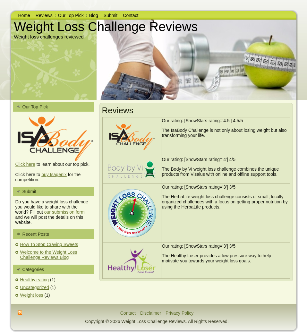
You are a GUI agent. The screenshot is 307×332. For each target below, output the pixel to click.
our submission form (64, 212)
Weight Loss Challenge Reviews (106, 27)
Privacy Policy (179, 313)
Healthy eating (34, 279)
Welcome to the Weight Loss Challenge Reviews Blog (48, 255)
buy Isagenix (54, 174)
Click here (25, 164)
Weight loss (31, 295)
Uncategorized (34, 287)
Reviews (44, 15)
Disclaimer (150, 313)
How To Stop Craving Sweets (49, 244)
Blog (93, 15)
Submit (111, 15)
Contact (130, 15)
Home (24, 15)
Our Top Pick (71, 15)
